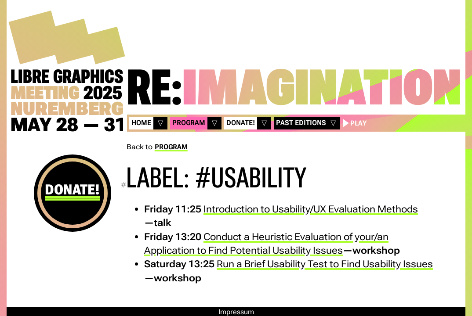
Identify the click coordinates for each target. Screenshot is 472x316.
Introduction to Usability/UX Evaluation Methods (310, 209)
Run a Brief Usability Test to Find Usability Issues (325, 263)
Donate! (72, 189)
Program (188, 122)
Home (141, 122)
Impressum (236, 312)
